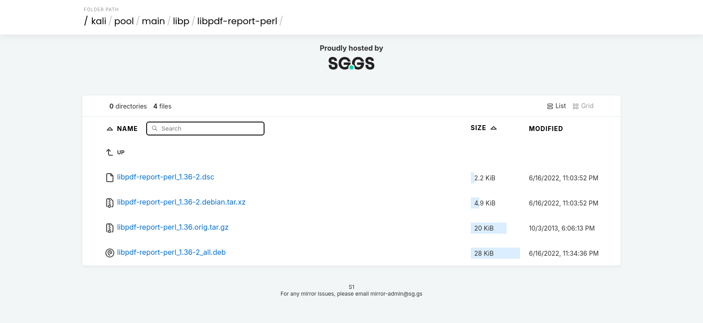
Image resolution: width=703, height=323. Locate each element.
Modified (546, 128)
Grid (583, 106)
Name (128, 128)
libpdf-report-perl (237, 21)
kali (99, 21)
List (556, 106)
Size (485, 127)
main (153, 21)
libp (181, 21)
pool (124, 21)
